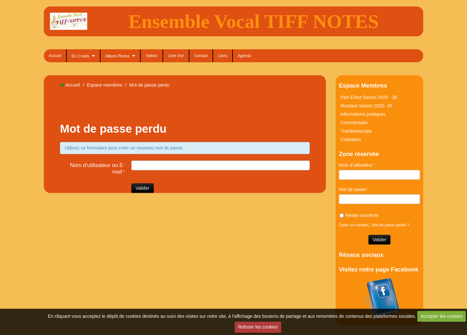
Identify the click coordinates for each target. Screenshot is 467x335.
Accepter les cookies (441, 316)
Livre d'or (176, 56)
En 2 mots (80, 56)
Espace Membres (363, 85)
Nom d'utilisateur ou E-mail (97, 168)
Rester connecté (359, 215)
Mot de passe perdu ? (390, 225)
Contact (201, 56)
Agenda (244, 56)
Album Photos (117, 56)
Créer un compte (353, 225)
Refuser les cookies (258, 326)
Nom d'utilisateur (356, 165)
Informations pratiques (363, 114)
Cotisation (351, 139)
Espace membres (104, 85)
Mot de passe (352, 189)
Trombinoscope (356, 131)
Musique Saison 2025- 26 (366, 105)
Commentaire (354, 122)
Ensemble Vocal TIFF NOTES (253, 21)
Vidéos (151, 56)
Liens (222, 56)
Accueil (55, 56)
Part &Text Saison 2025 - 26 (369, 97)
